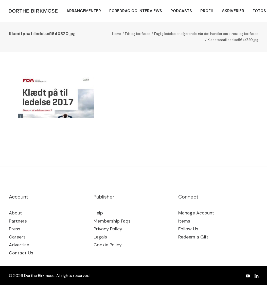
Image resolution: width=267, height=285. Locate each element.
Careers (17, 237)
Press (14, 229)
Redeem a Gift (193, 237)
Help (98, 213)
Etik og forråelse (137, 34)
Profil (207, 10)
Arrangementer (83, 10)
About (15, 213)
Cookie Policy (108, 245)
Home (116, 34)
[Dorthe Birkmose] (34, 11)
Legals (100, 237)
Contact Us (21, 253)
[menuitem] (83, 11)
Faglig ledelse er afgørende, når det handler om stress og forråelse (206, 34)
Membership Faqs (112, 221)
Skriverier (233, 10)
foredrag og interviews (135, 10)
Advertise (19, 245)
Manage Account (196, 213)
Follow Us (188, 229)
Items (184, 221)
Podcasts (181, 10)
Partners (18, 221)
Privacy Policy (108, 229)
